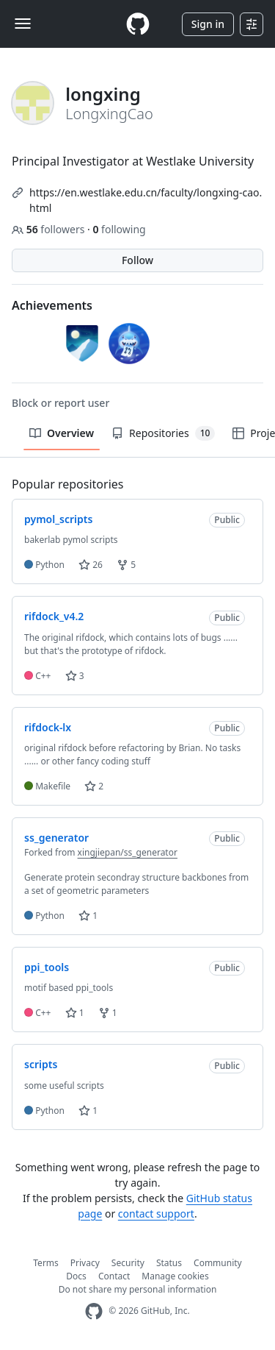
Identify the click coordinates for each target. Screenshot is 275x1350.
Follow (137, 260)
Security (127, 1263)
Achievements (52, 305)
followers (49, 229)
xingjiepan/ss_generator (127, 852)
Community (218, 1263)
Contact (114, 1276)
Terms (46, 1263)
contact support (156, 1214)
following (118, 229)
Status (169, 1263)
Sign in (207, 24)
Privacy (85, 1263)
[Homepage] (138, 24)
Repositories (163, 433)
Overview (61, 433)
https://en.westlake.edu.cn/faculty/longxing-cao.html (145, 200)
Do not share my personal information (138, 1289)
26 (90, 564)
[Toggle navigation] (23, 24)
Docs (76, 1276)
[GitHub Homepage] (94, 1311)
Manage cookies (175, 1276)
